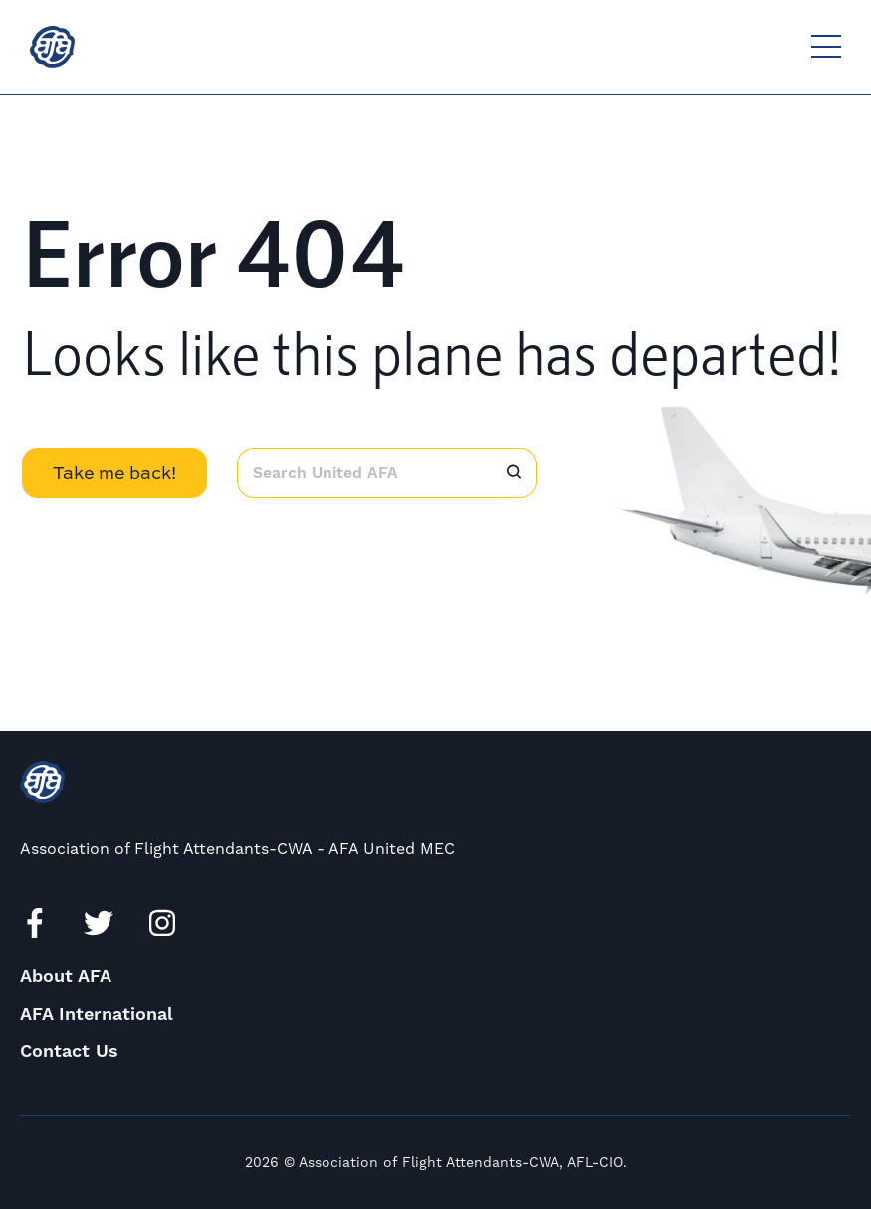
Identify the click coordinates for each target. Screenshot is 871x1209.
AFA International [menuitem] (96, 1014)
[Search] (514, 473)
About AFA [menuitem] (65, 976)
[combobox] (364, 473)
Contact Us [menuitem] (69, 1051)
